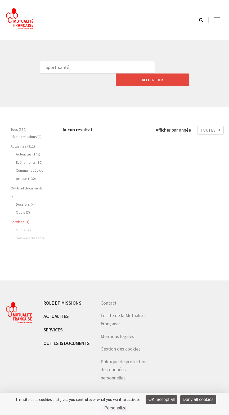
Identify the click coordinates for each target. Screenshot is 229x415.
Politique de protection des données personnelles (124, 357)
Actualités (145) (28, 141)
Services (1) (20, 209)
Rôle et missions (62, 290)
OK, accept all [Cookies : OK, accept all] (161, 399)
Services (53, 317)
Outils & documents (66, 331)
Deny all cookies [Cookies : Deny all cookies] (198, 399)
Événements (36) (29, 150)
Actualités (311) (23, 133)
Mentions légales (117, 324)
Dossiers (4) (25, 191)
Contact (108, 290)
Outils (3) (23, 199)
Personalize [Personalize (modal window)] (115, 408)
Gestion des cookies (121, 336)
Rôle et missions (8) (26, 124)
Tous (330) (18, 117)
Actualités (56, 304)
